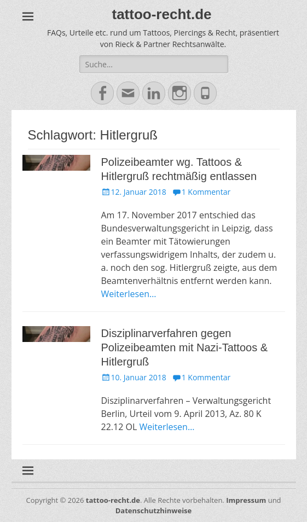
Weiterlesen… (129, 294)
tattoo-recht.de (162, 14)
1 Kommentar (206, 192)
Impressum (246, 500)
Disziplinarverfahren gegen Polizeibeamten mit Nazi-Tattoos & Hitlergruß (184, 347)
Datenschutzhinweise (153, 510)
